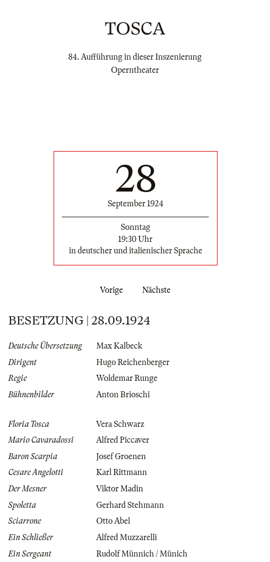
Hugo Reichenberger (132, 362)
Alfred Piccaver (122, 440)
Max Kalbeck (119, 345)
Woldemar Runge (126, 378)
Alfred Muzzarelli (126, 537)
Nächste (158, 290)
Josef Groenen (121, 456)
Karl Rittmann (121, 472)
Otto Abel (113, 521)
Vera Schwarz (120, 424)
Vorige (109, 290)
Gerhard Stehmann (130, 505)
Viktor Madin (119, 488)
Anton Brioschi (123, 394)
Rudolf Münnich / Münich (141, 553)
